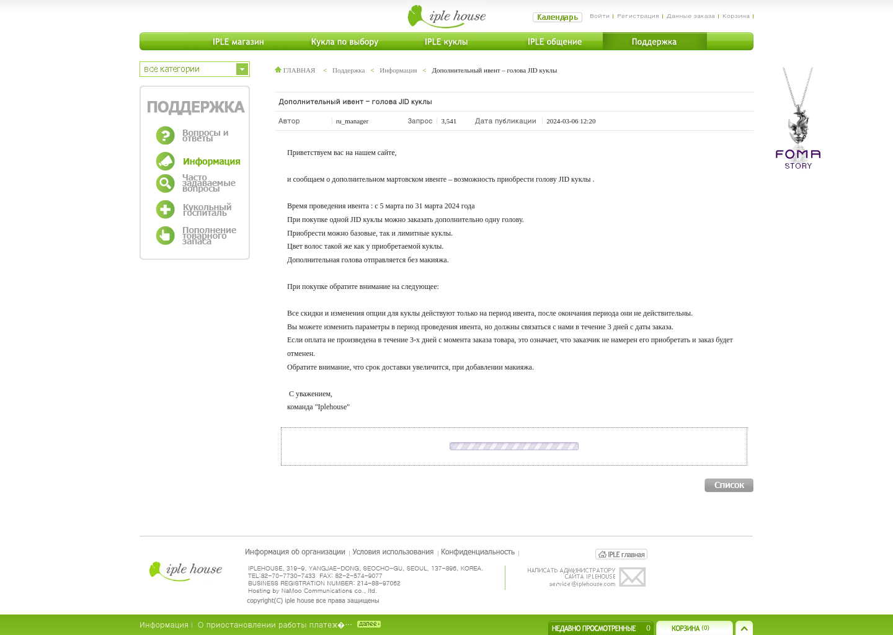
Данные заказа (691, 15)
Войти (600, 15)
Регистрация (638, 15)
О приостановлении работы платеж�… (275, 624)
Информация (398, 70)
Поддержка (348, 70)
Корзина (736, 15)
